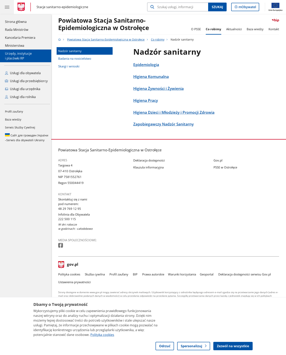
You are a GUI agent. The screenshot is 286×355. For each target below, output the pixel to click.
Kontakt (275, 29)
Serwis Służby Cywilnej (20, 127)
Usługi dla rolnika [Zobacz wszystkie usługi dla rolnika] (20, 97)
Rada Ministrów (16, 29)
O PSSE (197, 29)
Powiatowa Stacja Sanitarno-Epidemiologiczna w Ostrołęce (104, 24)
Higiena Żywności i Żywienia (159, 88)
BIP (136, 274)
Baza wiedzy (13, 119)
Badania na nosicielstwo (75, 58)
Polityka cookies (70, 274)
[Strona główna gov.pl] (21, 7)
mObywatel (247, 7)
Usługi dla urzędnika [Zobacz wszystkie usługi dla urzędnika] (22, 89)
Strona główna (20, 21)
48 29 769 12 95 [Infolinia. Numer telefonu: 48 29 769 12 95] (70, 208)
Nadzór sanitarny (71, 51)
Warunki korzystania (183, 274)
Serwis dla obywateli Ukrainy (26, 137)
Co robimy (214, 29)
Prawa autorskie (154, 274)
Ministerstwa (14, 45)
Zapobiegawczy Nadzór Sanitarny (164, 124)
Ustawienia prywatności (75, 282)
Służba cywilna (96, 274)
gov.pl (69, 264)
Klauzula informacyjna (149, 167)
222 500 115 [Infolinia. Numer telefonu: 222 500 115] (68, 219)
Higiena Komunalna (152, 76)
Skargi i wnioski (69, 66)
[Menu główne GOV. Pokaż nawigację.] (7, 7)
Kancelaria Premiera (20, 37)
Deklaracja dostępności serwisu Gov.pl (245, 274)
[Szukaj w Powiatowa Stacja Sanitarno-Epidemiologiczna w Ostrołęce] (177, 7)
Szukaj (217, 7)
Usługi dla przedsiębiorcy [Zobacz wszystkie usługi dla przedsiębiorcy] (26, 81)
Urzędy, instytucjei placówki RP (18, 55)
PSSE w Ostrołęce (226, 167)
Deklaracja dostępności (150, 160)
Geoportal (208, 274)
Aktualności (235, 29)
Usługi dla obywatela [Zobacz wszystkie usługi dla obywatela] (23, 73)
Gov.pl (218, 160)
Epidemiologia (147, 64)
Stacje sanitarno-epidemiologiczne (62, 7)
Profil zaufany (14, 111)
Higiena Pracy (146, 100)
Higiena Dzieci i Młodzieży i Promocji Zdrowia (174, 112)
